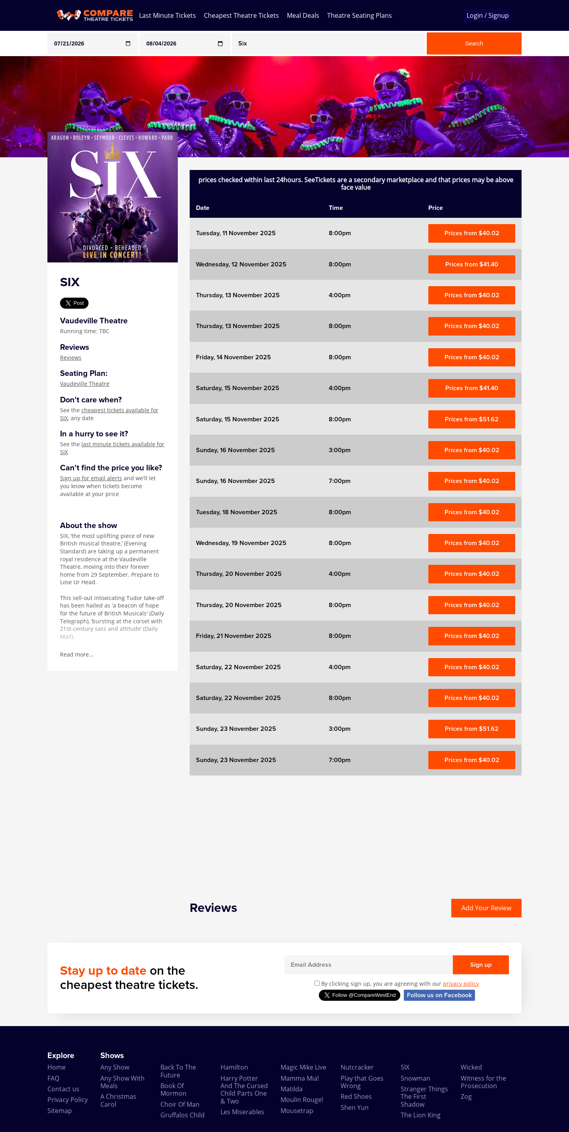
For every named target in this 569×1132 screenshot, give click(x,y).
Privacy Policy (67, 1099)
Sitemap (59, 1110)
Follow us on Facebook (439, 995)
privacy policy (461, 983)
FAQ (53, 1078)
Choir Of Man (180, 1104)
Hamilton (234, 1067)
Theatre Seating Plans (359, 15)
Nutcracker (357, 1067)
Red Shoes (356, 1096)
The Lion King (421, 1115)
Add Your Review (486, 908)
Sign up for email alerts (91, 478)
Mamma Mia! (300, 1078)
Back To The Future (178, 1071)
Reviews (70, 357)
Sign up (481, 965)
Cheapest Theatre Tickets (241, 15)
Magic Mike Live (303, 1067)
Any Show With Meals (122, 1082)
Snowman (415, 1078)
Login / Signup (488, 15)
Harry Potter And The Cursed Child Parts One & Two (244, 1090)
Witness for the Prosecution (483, 1082)
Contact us (63, 1089)
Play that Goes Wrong (362, 1082)
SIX (405, 1067)
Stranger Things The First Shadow (424, 1097)
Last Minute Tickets (167, 15)
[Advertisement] (356, 830)
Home (56, 1067)
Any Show (114, 1067)
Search (474, 43)
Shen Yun (355, 1107)
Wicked (471, 1067)
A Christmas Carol (118, 1100)
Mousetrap (297, 1110)
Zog (466, 1096)
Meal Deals (303, 15)
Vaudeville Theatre (84, 383)
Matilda (292, 1089)
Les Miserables (242, 1111)
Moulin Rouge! (302, 1099)
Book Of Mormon (173, 1089)
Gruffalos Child (182, 1115)
